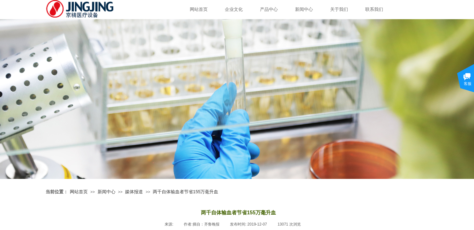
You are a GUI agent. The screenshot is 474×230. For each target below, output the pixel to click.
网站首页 (199, 9)
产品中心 (269, 9)
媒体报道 (134, 191)
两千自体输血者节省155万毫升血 (185, 191)
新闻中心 (304, 9)
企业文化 (234, 9)
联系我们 (374, 9)
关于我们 (339, 9)
